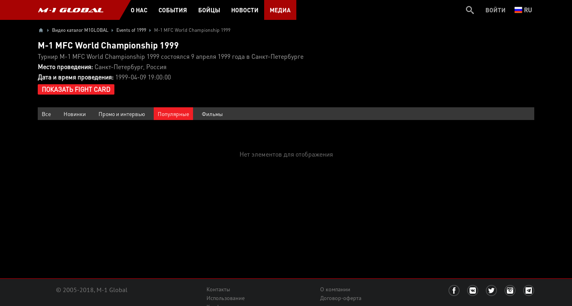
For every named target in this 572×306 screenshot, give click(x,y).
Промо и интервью (122, 113)
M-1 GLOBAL (71, 10)
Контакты (218, 289)
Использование (226, 298)
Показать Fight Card (76, 89)
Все (46, 113)
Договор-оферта (340, 298)
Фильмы (212, 113)
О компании (335, 289)
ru (523, 10)
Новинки (75, 113)
